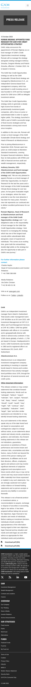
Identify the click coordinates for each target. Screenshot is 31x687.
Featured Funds (5, 642)
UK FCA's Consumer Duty (8, 677)
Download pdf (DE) (12, 546)
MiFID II (3, 667)
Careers (3, 597)
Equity (3, 628)
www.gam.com (14, 291)
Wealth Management (7, 590)
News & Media (5, 611)
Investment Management (8, 587)
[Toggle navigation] (27, 5)
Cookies (3, 657)
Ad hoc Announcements (8, 617)
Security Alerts (5, 674)
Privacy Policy (5, 661)
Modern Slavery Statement (9, 671)
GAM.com (5, 5)
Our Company (5, 604)
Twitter (13, 295)
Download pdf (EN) (12, 542)
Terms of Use (5, 654)
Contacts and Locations (8, 593)
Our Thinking (5, 608)
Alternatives (4, 635)
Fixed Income (5, 625)
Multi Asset (4, 632)
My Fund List (5, 649)
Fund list (3, 646)
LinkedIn (20, 295)
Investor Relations (6, 614)
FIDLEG (3, 664)
